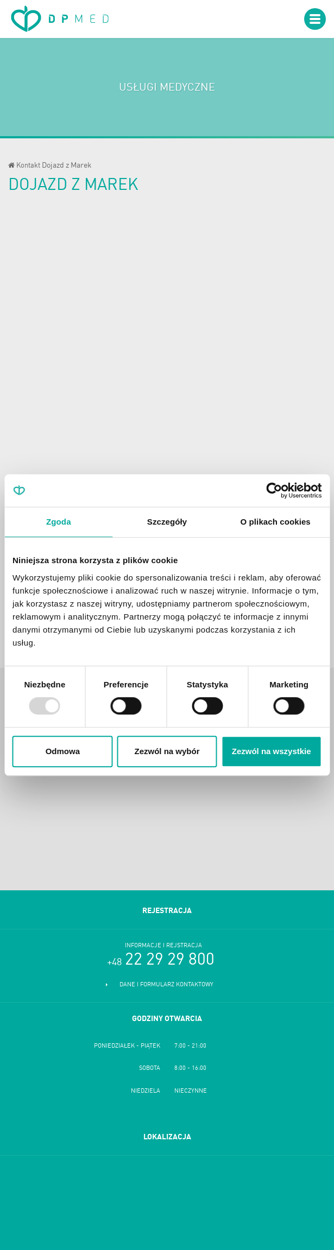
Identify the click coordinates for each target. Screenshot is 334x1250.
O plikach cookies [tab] (276, 521)
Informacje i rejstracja (163, 946)
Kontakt (28, 165)
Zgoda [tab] (58, 521)
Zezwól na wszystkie (271, 751)
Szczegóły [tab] (167, 521)
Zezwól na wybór (166, 751)
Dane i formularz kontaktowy (166, 985)
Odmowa (63, 751)
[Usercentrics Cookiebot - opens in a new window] (274, 490)
